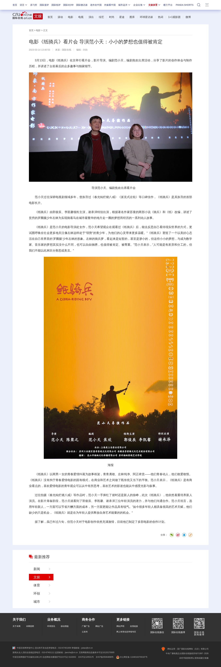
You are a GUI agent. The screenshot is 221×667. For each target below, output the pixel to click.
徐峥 (136, 495)
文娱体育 (154, 5)
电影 (70, 17)
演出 (91, 17)
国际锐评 (56, 5)
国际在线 (66, 49)
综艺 (101, 17)
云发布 (85, 632)
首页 (15, 5)
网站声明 (120, 626)
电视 (80, 17)
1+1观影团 (174, 17)
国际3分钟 (68, 5)
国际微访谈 (82, 5)
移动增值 (65, 626)
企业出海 (139, 5)
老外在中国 (96, 5)
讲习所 (33, 5)
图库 (132, 17)
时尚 (111, 17)
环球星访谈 (146, 17)
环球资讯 (51, 626)
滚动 (60, 17)
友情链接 (134, 626)
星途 (121, 17)
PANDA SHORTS (184, 5)
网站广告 (99, 626)
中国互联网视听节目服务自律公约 (27, 657)
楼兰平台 (167, 5)
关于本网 (16, 626)
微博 (188, 17)
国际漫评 (44, 5)
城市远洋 (124, 5)
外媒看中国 (110, 5)
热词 (160, 17)
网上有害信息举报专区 (126, 632)
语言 (24, 5)
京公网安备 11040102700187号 (131, 657)
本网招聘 (30, 626)
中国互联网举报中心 (23, 648)
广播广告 (86, 626)
